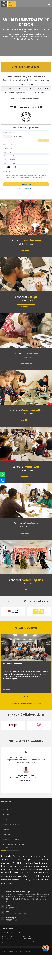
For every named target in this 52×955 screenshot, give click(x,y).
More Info (8, 689)
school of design (35, 860)
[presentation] (24, 697)
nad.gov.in (26, 943)
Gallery (6, 829)
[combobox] (7, 136)
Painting (4, 869)
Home (5, 809)
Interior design (22, 866)
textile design (24, 859)
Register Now (26, 184)
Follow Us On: (7, 928)
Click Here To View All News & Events (26, 703)
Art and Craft (9, 859)
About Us (6, 819)
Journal (6, 814)
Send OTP (43, 140)
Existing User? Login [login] (26, 188)
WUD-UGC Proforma (11, 839)
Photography (8, 866)
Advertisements (40, 863)
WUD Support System (12, 824)
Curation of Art (32, 876)
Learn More (26, 250)
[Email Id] (26, 144)
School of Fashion (27, 856)
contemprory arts (15, 869)
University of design (11, 856)
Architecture (45, 860)
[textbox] (26, 148)
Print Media (15, 872)
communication (28, 863)
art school (39, 872)
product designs (41, 879)
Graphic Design (5, 863)
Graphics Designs (25, 880)
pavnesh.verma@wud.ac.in (32, 941)
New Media (15, 862)
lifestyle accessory (38, 866)
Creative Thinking (41, 856)
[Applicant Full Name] (26, 132)
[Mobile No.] (26, 136)
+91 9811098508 (27, 939)
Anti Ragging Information (13, 844)
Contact (6, 834)
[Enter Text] (26, 171)
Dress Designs (28, 873)
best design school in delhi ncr (33, 869)
